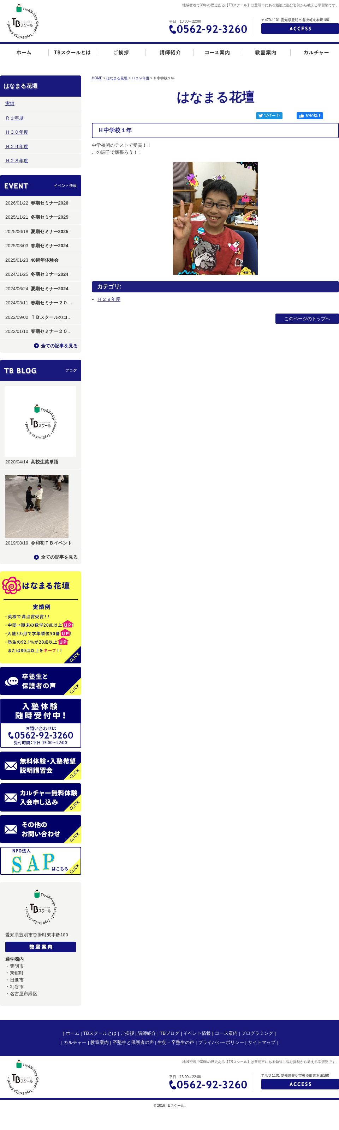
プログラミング (257, 1033)
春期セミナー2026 (50, 203)
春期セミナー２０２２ (54, 331)
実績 (9, 103)
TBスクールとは (100, 1033)
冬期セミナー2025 (50, 217)
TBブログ (170, 1033)
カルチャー (75, 1042)
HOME (97, 78)
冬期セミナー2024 (50, 274)
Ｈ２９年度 (16, 146)
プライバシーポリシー (221, 1042)
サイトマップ (261, 1042)
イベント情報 (197, 1033)
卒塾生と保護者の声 (133, 1042)
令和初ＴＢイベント (51, 543)
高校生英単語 (44, 461)
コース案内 (226, 1033)
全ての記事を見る (59, 345)
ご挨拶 (127, 1033)
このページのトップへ (307, 318)
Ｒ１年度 (14, 118)
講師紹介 (147, 1033)
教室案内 (99, 1042)
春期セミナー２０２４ (54, 302)
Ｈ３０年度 (16, 132)
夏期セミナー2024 (50, 288)
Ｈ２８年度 (16, 160)
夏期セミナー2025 (50, 231)
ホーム (72, 1033)
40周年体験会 (45, 260)
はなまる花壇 (116, 78)
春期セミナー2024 (50, 245)
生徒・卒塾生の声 (175, 1042)
